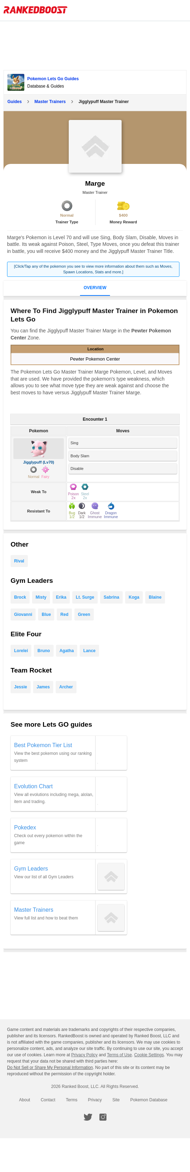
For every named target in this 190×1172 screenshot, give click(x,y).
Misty (41, 597)
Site (116, 1099)
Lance (89, 650)
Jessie (20, 686)
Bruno (43, 650)
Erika (61, 597)
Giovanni (23, 614)
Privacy (95, 1099)
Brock (20, 597)
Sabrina (111, 597)
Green (84, 614)
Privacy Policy (84, 1054)
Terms (72, 1099)
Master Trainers (50, 101)
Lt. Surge (85, 597)
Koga (134, 597)
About (24, 1099)
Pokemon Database (148, 1099)
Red (64, 614)
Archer (66, 686)
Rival (19, 561)
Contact (48, 1099)
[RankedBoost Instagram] (102, 1117)
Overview (95, 287)
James (43, 686)
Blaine (155, 597)
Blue (46, 614)
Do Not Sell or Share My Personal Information (50, 1067)
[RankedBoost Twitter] (88, 1117)
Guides (14, 101)
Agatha (67, 650)
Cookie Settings (149, 1054)
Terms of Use (119, 1054)
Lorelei (21, 650)
